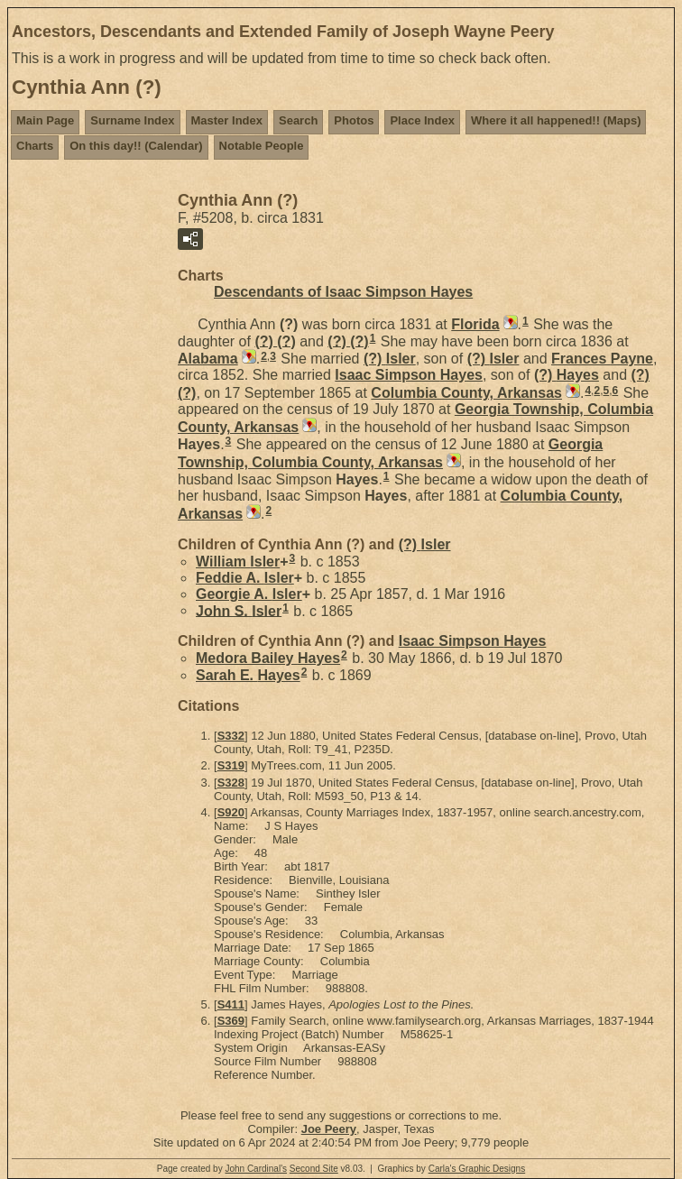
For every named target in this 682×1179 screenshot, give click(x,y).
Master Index (227, 120)
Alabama (208, 358)
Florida (475, 324)
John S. (238, 610)
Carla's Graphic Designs (477, 1169)
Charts (34, 145)
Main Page (45, 120)
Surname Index (132, 120)
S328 (230, 782)
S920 (230, 812)
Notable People (261, 145)
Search (298, 120)
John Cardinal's (256, 1169)
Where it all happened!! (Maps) (556, 120)
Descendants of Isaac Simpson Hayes (343, 291)
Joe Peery (328, 1129)
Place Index (422, 120)
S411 (230, 1004)
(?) (274, 340)
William (238, 561)
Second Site (314, 1169)
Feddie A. (245, 577)
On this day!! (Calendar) (135, 145)
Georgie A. (249, 594)
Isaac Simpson (409, 374)
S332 (230, 735)
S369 (230, 1020)
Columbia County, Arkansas (466, 393)
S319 (230, 765)
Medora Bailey (268, 658)
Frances (602, 358)
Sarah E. (248, 675)
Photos (353, 120)
